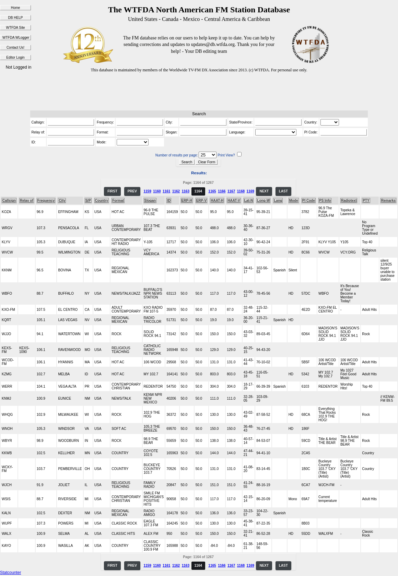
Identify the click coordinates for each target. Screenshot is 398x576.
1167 (231, 191)
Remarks (388, 200)
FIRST (112, 191)
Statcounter (10, 572)
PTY (366, 200)
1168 (241, 191)
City (62, 200)
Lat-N (248, 200)
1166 (221, 191)
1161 (166, 191)
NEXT (264, 191)
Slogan (150, 200)
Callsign (9, 200)
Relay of (26, 200)
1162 (176, 191)
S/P (88, 200)
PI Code (308, 200)
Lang (278, 200)
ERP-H (187, 200)
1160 (157, 191)
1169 (250, 191)
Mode (293, 200)
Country (101, 200)
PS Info (325, 200)
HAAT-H (217, 200)
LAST (283, 191)
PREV (132, 191)
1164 (198, 191)
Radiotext (349, 200)
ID (169, 200)
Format (118, 200)
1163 (185, 191)
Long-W (263, 200)
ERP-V (201, 200)
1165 (212, 191)
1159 (147, 191)
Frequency (46, 200)
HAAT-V (233, 200)
